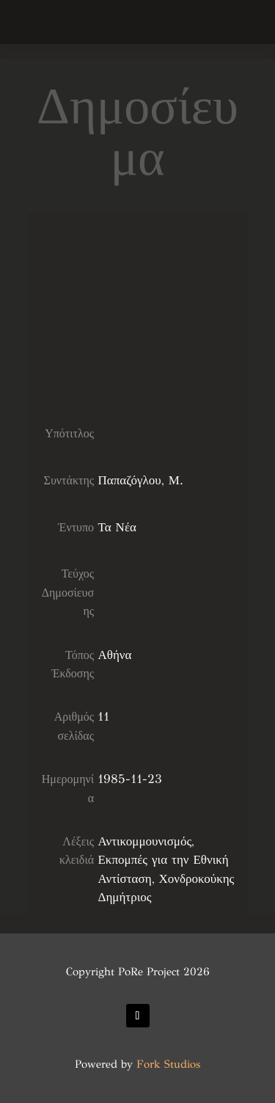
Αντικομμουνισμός (144, 841)
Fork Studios (168, 1064)
